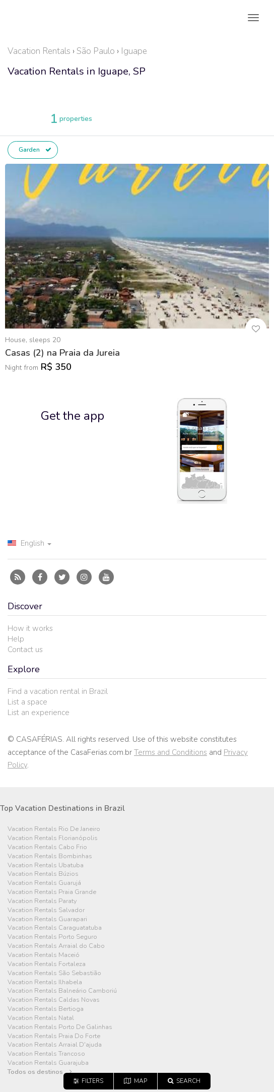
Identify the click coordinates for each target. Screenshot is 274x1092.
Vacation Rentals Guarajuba (48, 1063)
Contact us (25, 650)
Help (16, 639)
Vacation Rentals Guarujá (44, 883)
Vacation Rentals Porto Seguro (52, 937)
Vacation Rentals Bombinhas (50, 856)
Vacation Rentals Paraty (42, 901)
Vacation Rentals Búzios (43, 874)
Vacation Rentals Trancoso (46, 1054)
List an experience (39, 713)
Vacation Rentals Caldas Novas (54, 1000)
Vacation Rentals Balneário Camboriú (62, 991)
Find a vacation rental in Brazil (58, 691)
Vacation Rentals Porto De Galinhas (60, 1027)
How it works (30, 628)
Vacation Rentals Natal (41, 1018)
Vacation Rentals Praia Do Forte (54, 1036)
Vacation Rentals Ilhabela (45, 982)
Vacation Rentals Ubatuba (46, 865)
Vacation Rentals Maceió (44, 955)
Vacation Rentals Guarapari (47, 919)
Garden (34, 150)
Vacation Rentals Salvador (46, 910)
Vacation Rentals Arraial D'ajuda (55, 1045)
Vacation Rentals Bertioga (46, 1009)
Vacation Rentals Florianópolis (53, 838)
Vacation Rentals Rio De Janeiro (54, 829)
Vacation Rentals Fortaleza (47, 964)
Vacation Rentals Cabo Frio (47, 847)
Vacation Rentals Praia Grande (52, 892)
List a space (27, 702)
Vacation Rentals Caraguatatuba (55, 928)
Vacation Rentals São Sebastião (54, 973)
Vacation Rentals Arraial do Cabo (56, 946)
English (29, 543)
